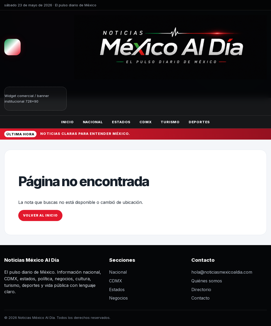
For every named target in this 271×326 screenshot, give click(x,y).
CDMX (145, 122)
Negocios (118, 298)
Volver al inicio (40, 215)
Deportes (199, 122)
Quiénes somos (206, 280)
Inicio (67, 122)
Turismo (170, 122)
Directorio (201, 289)
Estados (121, 122)
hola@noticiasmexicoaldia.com (221, 272)
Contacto (200, 298)
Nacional (93, 122)
